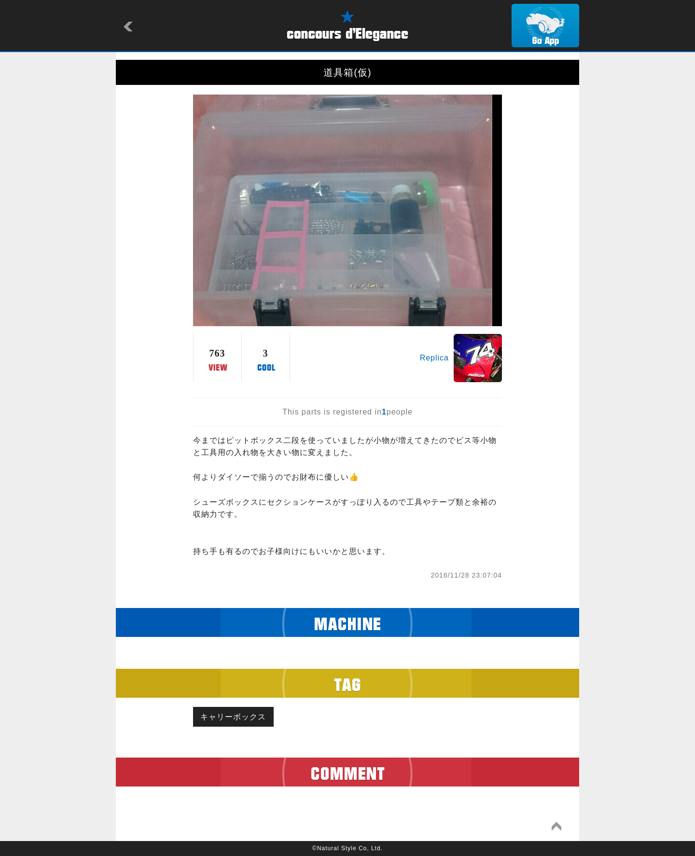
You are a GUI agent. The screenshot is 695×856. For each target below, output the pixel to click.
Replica (434, 358)
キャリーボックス (233, 717)
